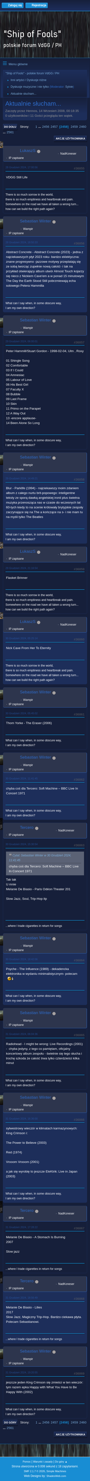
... (40, 126)
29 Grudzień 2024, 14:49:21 (22, 478)
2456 (45, 126)
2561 (10, 132)
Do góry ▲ (61, 1461)
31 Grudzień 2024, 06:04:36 (22, 1034)
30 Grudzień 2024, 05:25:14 (22, 638)
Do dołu (10, 126)
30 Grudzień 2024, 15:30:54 (22, 844)
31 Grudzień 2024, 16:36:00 (22, 1118)
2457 (54, 126)
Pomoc (27, 1461)
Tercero (27, 827)
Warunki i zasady (43, 1461)
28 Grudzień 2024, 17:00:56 (22, 167)
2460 (82, 126)
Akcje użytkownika (70, 138)
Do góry (10, 1422)
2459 (74, 126)
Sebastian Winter (35, 221)
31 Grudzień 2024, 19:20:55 (22, 1372)
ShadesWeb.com (56, 1476)
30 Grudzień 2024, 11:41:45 (22, 778)
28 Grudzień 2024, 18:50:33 (22, 242)
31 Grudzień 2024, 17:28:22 (22, 1227)
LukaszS (28, 150)
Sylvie (69, 86)
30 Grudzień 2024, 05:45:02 (22, 713)
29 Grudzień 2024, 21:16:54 (22, 568)
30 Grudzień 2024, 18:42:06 (22, 959)
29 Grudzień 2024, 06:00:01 (22, 341)
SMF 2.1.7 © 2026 (34, 1471)
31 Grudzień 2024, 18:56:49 (22, 1297)
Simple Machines (56, 1471)
